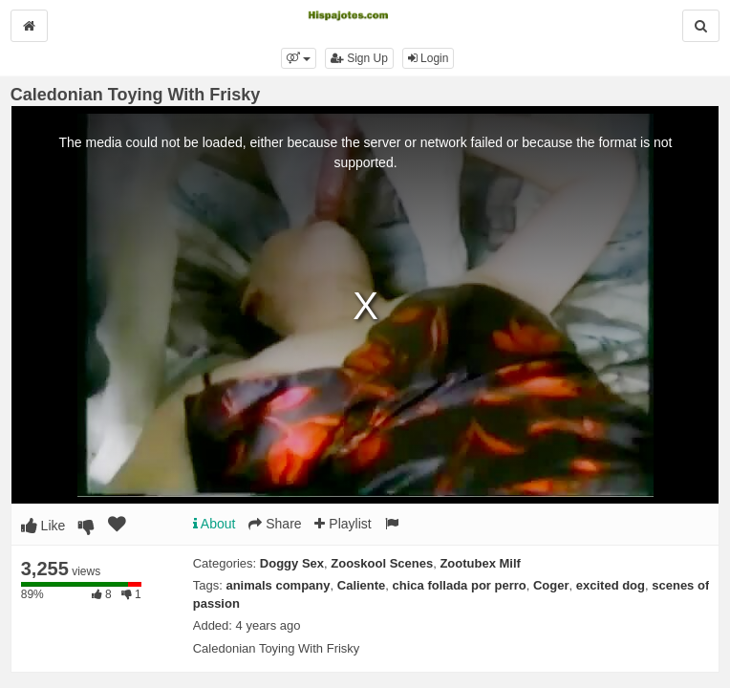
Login (428, 58)
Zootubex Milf (480, 563)
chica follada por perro (459, 585)
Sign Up (359, 58)
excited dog (610, 585)
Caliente (361, 585)
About (214, 523)
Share (274, 523)
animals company (277, 585)
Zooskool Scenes (382, 563)
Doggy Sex (292, 563)
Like (43, 525)
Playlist (342, 523)
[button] (298, 58)
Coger (551, 585)
